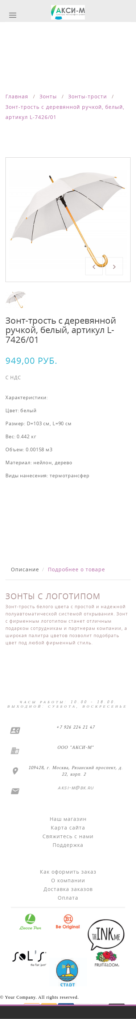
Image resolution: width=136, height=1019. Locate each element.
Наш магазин (68, 818)
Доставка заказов (68, 889)
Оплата (68, 897)
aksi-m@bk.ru (75, 788)
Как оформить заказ (68, 871)
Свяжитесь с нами (68, 836)
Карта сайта (68, 827)
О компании (68, 880)
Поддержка (68, 844)
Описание (25, 569)
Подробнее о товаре (76, 569)
